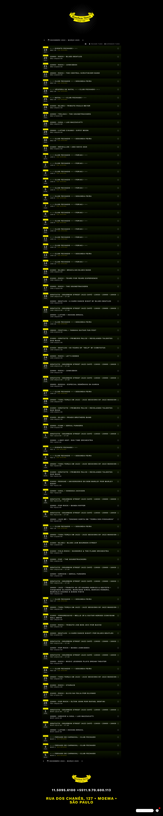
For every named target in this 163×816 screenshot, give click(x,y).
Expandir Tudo (112, 44)
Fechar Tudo (96, 44)
